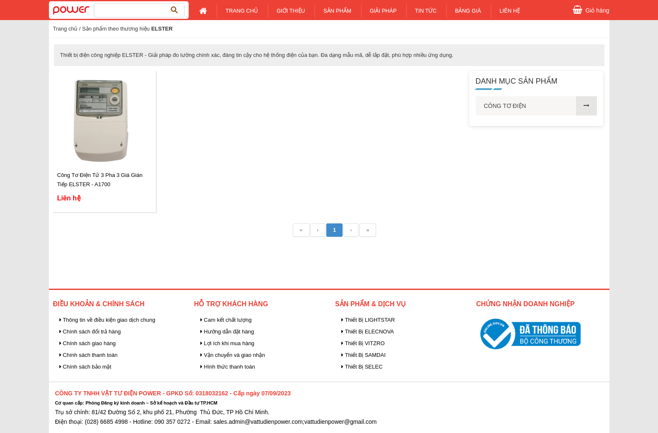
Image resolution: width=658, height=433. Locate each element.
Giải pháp (383, 11)
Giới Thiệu (291, 11)
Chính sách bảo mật (85, 367)
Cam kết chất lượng (226, 320)
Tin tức (426, 11)
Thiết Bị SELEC (362, 367)
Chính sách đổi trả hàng (90, 331)
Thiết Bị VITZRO (363, 343)
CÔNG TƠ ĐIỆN (505, 105)
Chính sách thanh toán (88, 355)
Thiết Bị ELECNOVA (367, 331)
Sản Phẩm (337, 11)
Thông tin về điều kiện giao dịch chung (107, 320)
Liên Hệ (509, 11)
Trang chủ (241, 11)
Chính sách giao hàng (87, 343)
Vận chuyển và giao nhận (232, 355)
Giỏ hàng (597, 9)
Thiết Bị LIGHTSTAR (368, 320)
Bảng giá (468, 11)
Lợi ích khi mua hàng (227, 343)
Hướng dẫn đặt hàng (227, 331)
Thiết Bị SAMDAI (363, 355)
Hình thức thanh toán (227, 367)
